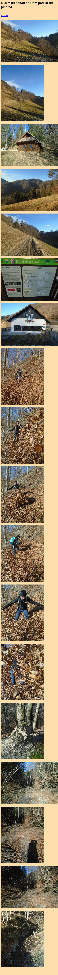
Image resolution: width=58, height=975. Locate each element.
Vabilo (4, 15)
